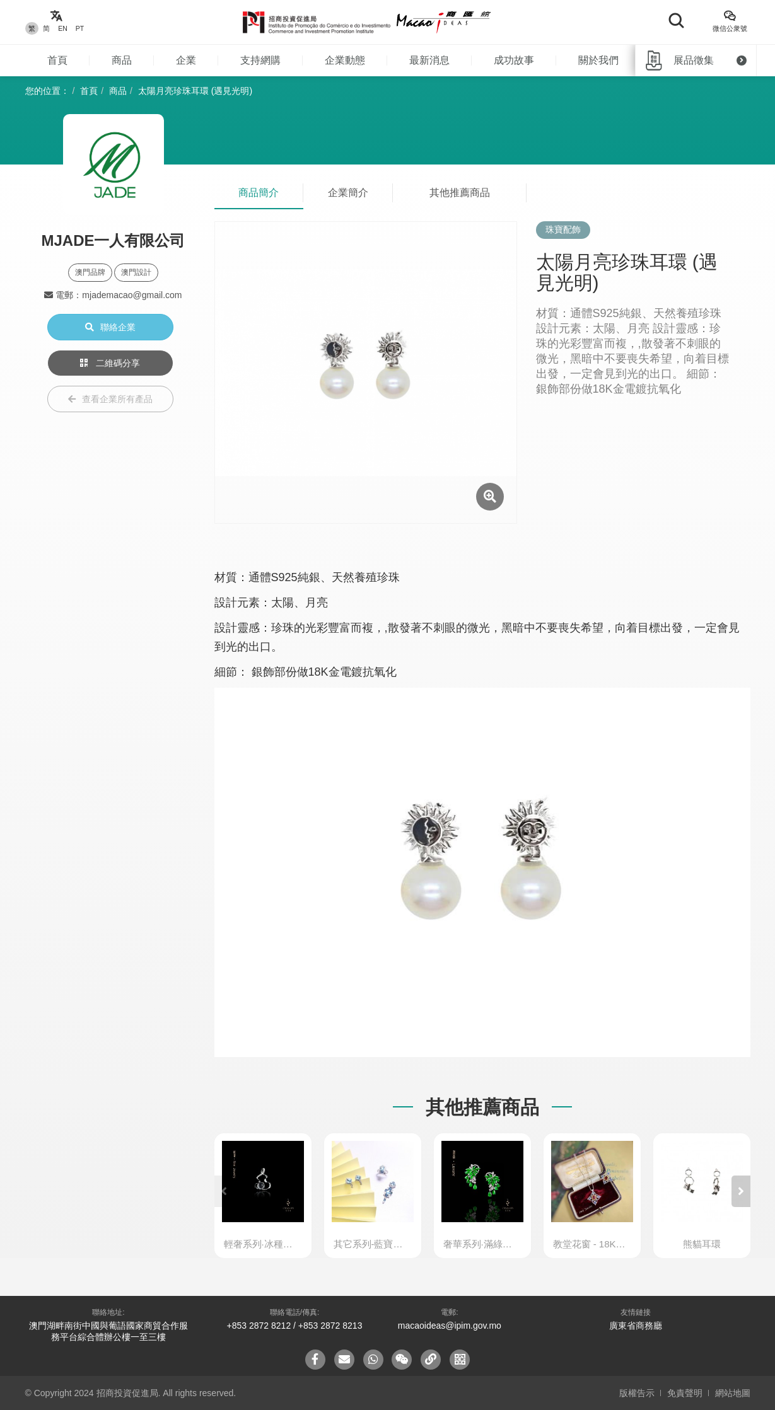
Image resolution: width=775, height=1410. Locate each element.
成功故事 (514, 60)
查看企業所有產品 (110, 399)
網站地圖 (732, 1393)
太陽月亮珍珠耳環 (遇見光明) (195, 91)
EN (62, 28)
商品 (122, 60)
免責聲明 (684, 1393)
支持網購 (260, 60)
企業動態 (345, 60)
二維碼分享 (110, 363)
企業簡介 (348, 192)
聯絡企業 (110, 327)
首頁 (57, 60)
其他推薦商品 (459, 192)
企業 (186, 60)
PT (80, 28)
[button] (740, 1191)
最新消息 (429, 60)
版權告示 (637, 1393)
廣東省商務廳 (635, 1325)
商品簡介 (258, 192)
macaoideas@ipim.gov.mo (449, 1325)
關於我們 (598, 60)
